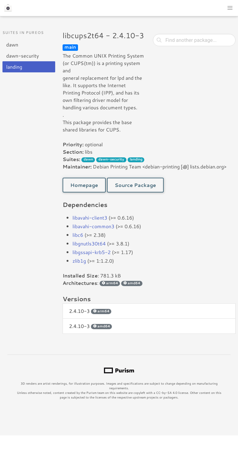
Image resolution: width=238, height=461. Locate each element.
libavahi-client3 (89, 217)
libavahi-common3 (93, 226)
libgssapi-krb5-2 (91, 252)
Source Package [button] (135, 184)
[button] (230, 8)
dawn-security (22, 55)
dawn (12, 44)
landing (14, 66)
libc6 (77, 234)
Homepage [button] (84, 184)
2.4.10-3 (90, 310)
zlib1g (79, 260)
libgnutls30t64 (89, 243)
